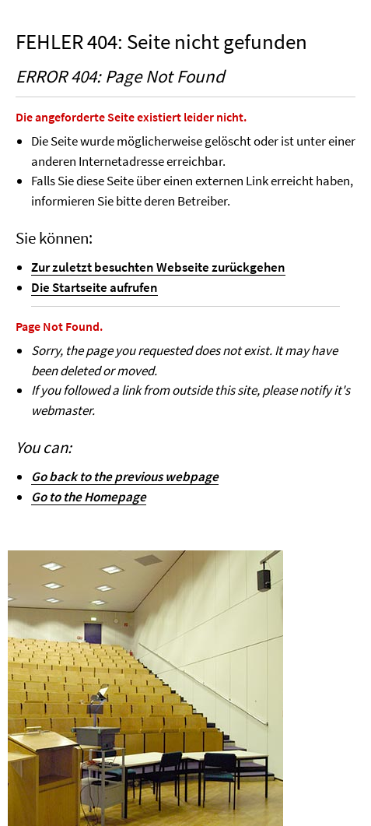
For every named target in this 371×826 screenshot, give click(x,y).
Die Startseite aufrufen (94, 287)
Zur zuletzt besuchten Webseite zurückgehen (158, 267)
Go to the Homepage (88, 496)
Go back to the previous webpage (125, 476)
